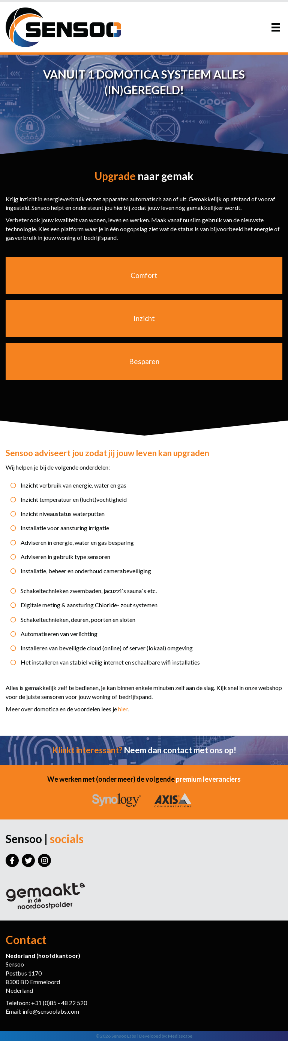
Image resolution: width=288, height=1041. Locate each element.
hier (123, 708)
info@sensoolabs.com (50, 1011)
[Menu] (275, 27)
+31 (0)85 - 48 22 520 (59, 1002)
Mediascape (180, 1036)
